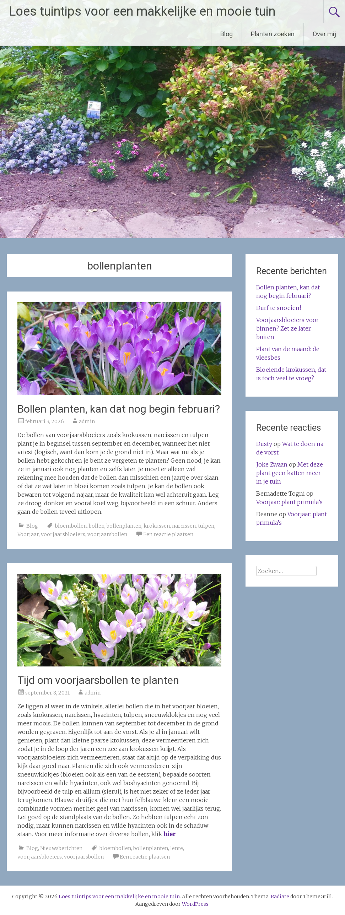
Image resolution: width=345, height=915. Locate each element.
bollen (96, 526)
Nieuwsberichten (61, 848)
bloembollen (71, 526)
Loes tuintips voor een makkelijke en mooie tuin (142, 11)
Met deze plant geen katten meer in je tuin (289, 473)
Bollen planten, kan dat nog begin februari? (118, 409)
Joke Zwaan (271, 464)
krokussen (157, 526)
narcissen (184, 526)
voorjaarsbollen (107, 534)
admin (87, 421)
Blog (226, 34)
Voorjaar (28, 534)
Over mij (324, 34)
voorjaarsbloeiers (63, 534)
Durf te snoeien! (278, 307)
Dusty (264, 443)
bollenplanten (124, 526)
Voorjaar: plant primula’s (289, 502)
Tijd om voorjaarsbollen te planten (98, 680)
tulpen (206, 526)
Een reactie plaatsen (168, 534)
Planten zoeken (273, 34)
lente (176, 848)
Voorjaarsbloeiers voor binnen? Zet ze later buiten (287, 328)
